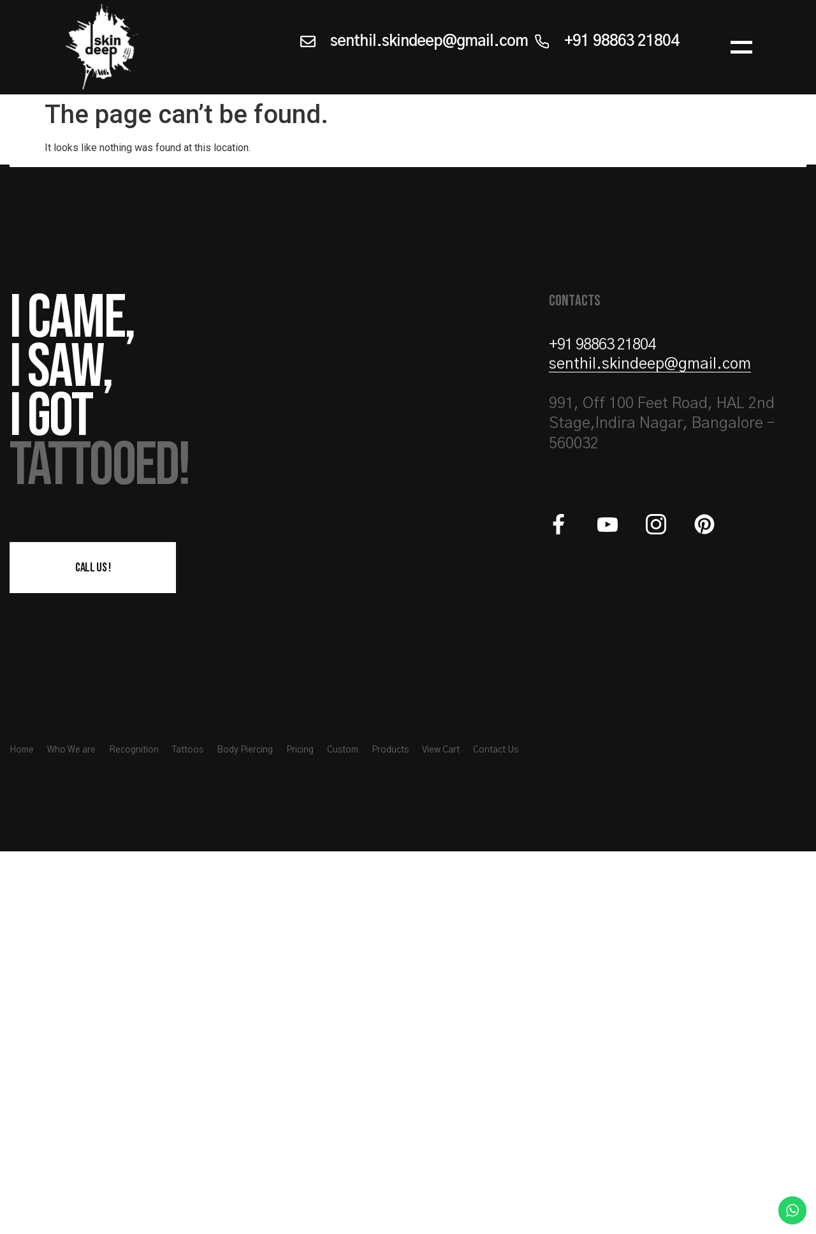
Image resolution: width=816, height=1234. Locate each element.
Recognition (134, 750)
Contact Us (495, 750)
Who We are (71, 750)
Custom (342, 750)
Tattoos (187, 750)
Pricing (300, 750)
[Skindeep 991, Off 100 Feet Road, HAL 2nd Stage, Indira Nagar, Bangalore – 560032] (408, 1042)
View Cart (441, 750)
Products (390, 750)
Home (22, 750)
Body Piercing (245, 750)
